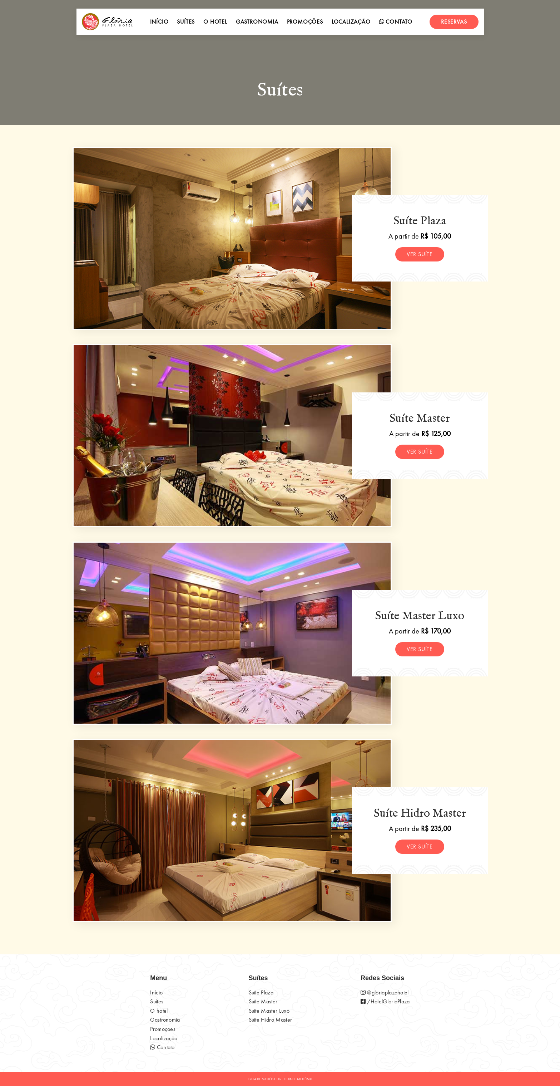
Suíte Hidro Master (270, 1019)
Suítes (186, 21)
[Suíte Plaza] (232, 238)
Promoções (305, 21)
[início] (107, 21)
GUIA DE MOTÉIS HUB (264, 1079)
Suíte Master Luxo (269, 1010)
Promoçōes (162, 1029)
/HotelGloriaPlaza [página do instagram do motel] (385, 1001)
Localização (351, 21)
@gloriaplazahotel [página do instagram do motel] (385, 992)
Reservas (454, 21)
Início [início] (159, 21)
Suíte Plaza (261, 992)
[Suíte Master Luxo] (232, 633)
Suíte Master (263, 1001)
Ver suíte (420, 254)
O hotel (215, 21)
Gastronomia (257, 21)
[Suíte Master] (232, 435)
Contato (395, 21)
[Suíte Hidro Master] (232, 830)
